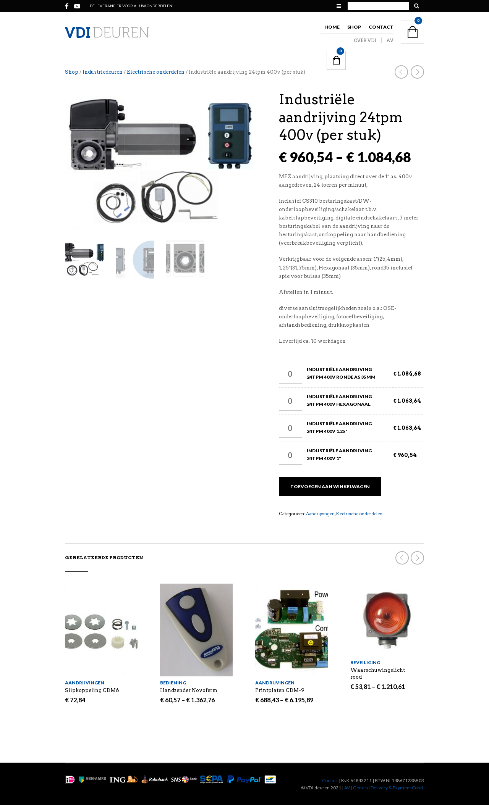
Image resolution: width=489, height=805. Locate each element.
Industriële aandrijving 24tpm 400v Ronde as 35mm (341, 373)
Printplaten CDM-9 (279, 690)
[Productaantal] (290, 374)
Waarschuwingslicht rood (377, 673)
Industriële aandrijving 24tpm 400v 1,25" (339, 427)
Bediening (173, 683)
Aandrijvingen (320, 513)
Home (332, 27)
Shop (354, 27)
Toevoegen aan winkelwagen (330, 486)
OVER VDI (365, 40)
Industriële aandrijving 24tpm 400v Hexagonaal (339, 400)
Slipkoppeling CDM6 (92, 690)
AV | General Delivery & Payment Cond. (384, 787)
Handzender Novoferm (188, 690)
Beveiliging (365, 662)
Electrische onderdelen (156, 72)
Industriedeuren (103, 72)
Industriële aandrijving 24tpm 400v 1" (339, 454)
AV (390, 40)
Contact (381, 27)
